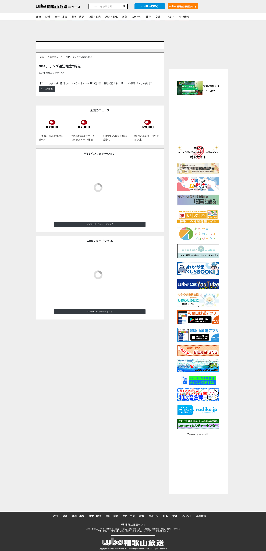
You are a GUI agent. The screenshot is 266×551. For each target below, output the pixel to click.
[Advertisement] (198, 120)
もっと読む (47, 88)
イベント (170, 16)
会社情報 (184, 16)
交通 (157, 16)
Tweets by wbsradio (198, 434)
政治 (38, 16)
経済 (47, 16)
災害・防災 (78, 16)
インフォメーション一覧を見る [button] (99, 224)
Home (41, 57)
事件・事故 (61, 16)
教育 (124, 16)
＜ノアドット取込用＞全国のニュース (85, 73)
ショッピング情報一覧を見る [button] (99, 311)
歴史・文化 (111, 16)
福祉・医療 (94, 16)
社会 (148, 16)
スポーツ (136, 16)
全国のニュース (55, 57)
